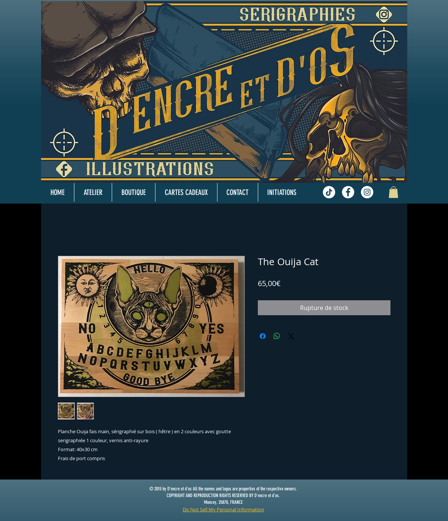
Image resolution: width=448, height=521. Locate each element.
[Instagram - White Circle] (367, 192)
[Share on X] (291, 336)
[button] (393, 192)
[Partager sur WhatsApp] (276, 336)
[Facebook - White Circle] (348, 192)
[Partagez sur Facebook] (262, 336)
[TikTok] (329, 192)
